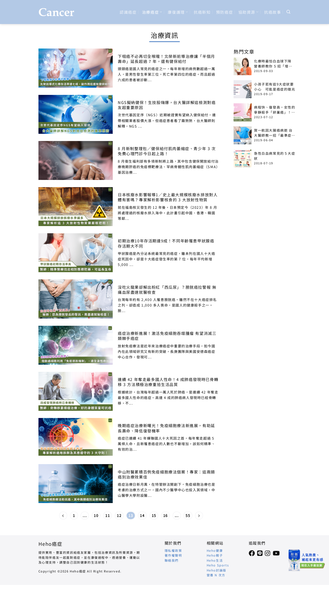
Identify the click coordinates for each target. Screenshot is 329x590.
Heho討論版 (216, 570)
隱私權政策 (173, 550)
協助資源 (248, 12)
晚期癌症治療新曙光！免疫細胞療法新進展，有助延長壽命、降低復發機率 (166, 428)
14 (142, 515)
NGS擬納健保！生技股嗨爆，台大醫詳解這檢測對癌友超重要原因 (167, 105)
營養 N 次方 (216, 575)
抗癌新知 (202, 12)
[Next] (199, 515)
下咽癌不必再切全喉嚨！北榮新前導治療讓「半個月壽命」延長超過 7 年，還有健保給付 (166, 59)
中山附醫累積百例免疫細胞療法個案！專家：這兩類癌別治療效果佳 (166, 474)
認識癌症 (128, 12)
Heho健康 (215, 550)
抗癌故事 (272, 12)
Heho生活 (215, 560)
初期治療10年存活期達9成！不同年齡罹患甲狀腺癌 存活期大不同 (166, 243)
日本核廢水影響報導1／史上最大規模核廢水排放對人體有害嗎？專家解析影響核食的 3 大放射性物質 (167, 197)
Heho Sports (218, 565)
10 (96, 515)
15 (154, 515)
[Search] (288, 12)
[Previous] (63, 515)
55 (188, 515)
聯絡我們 (172, 560)
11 (107, 515)
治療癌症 (152, 12)
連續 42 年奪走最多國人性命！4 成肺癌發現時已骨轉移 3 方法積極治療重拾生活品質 (168, 382)
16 (165, 515)
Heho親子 (215, 555)
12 (119, 515)
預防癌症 (224, 12)
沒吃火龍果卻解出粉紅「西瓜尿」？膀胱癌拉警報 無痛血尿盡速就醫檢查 (167, 290)
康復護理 (178, 12)
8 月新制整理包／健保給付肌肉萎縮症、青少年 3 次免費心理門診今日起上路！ (167, 151)
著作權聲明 (173, 555)
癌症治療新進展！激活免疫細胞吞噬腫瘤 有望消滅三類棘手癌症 (167, 336)
